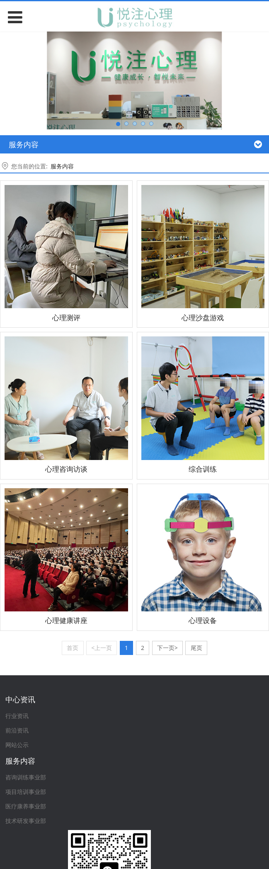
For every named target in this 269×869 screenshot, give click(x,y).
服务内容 (62, 166)
